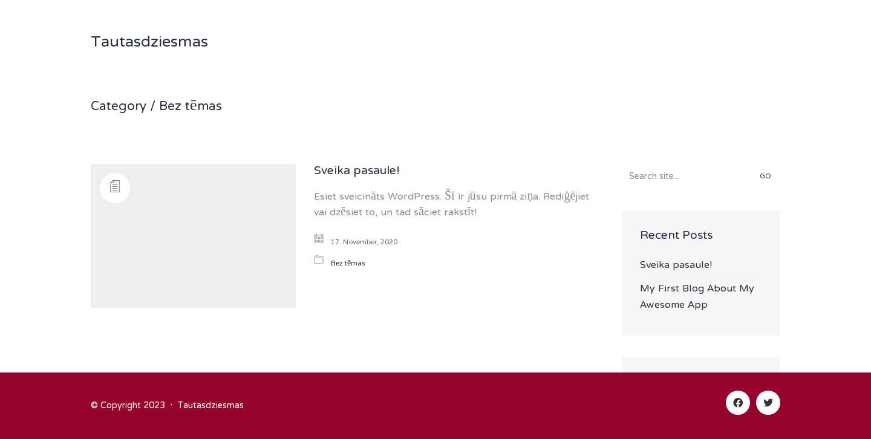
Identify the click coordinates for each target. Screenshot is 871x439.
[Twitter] (768, 403)
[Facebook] (738, 403)
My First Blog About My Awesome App (697, 297)
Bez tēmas (190, 107)
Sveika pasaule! (357, 172)
